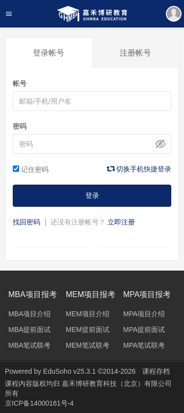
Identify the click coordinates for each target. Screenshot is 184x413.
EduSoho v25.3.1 (69, 371)
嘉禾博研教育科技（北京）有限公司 (117, 383)
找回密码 (26, 222)
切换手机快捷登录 (139, 169)
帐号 (19, 83)
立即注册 (121, 222)
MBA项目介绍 (29, 314)
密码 (19, 126)
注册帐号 (135, 53)
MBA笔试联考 (29, 345)
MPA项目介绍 (144, 314)
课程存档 (156, 371)
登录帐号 (48, 53)
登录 (92, 195)
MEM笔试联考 (87, 345)
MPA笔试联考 (144, 345)
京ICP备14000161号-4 (39, 403)
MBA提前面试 (29, 329)
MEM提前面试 (87, 329)
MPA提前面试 (144, 329)
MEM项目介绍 (87, 314)
